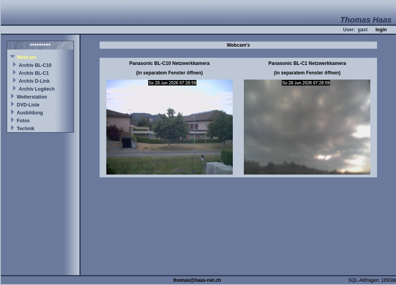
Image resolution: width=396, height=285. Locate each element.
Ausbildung (30, 113)
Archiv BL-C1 (34, 73)
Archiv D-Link (34, 81)
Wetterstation (32, 97)
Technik (25, 128)
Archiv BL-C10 (35, 65)
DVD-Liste (28, 105)
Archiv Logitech (37, 89)
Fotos (23, 121)
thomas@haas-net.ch (197, 280)
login (381, 29)
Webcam (26, 57)
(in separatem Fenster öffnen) (169, 73)
